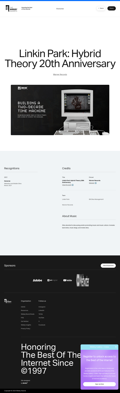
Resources (24, 310)
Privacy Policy (25, 328)
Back (101, 8)
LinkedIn (41, 310)
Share (112, 8)
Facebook (42, 325)
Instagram (42, 307)
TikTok (41, 314)
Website (91, 183)
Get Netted (24, 321)
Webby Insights (26, 325)
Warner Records (60, 75)
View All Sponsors (108, 265)
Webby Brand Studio (27, 314)
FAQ (22, 317)
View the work (66, 185)
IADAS (23, 307)
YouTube (41, 317)
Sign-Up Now (99, 384)
